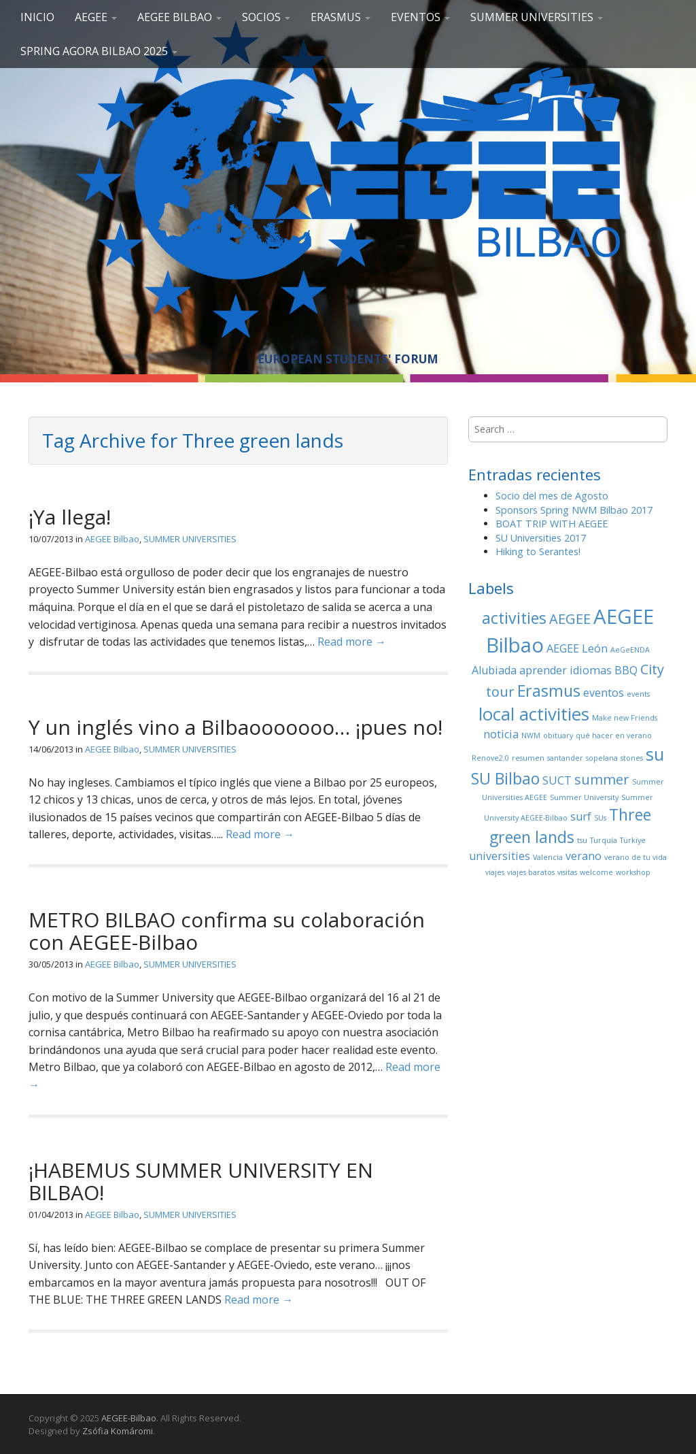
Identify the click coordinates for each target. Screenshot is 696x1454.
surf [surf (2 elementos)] (580, 816)
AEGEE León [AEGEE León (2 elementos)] (577, 648)
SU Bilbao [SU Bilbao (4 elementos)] (505, 778)
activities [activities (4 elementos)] (514, 618)
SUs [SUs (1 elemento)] (600, 818)
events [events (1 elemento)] (638, 694)
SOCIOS (266, 17)
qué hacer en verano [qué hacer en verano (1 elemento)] (614, 735)
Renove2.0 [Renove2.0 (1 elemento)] (490, 758)
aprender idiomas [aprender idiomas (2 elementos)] (565, 670)
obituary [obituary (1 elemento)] (558, 735)
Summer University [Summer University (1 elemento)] (584, 797)
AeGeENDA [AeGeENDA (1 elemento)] (630, 650)
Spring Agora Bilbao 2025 (98, 51)
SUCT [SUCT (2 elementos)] (557, 780)
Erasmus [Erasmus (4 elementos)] (548, 690)
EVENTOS (420, 17)
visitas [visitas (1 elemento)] (567, 872)
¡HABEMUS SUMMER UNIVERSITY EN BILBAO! (201, 1181)
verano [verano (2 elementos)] (584, 855)
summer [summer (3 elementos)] (601, 779)
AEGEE (96, 17)
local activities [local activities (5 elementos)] (533, 714)
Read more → (351, 641)
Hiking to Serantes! (537, 551)
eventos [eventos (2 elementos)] (603, 692)
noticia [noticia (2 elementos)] (501, 734)
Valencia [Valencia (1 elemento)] (548, 857)
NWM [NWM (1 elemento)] (530, 735)
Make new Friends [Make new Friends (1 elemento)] (624, 718)
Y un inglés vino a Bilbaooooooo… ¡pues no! (235, 727)
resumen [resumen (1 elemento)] (528, 758)
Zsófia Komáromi (117, 1431)
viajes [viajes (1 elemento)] (494, 872)
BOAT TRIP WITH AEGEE (551, 523)
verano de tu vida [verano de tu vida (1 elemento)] (635, 857)
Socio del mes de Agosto (551, 495)
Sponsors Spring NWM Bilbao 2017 (573, 509)
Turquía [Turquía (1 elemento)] (603, 840)
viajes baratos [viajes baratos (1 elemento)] (531, 872)
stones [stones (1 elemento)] (632, 758)
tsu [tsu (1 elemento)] (582, 840)
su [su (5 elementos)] (655, 754)
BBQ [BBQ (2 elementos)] (626, 670)
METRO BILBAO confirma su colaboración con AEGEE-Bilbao (227, 931)
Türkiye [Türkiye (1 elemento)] (633, 840)
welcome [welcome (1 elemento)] (596, 872)
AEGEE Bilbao (179, 17)
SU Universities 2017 (540, 537)
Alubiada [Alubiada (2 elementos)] (494, 670)
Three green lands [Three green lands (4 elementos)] (570, 826)
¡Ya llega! (70, 517)
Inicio (37, 17)
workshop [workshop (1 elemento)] (633, 872)
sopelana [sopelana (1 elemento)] (602, 758)
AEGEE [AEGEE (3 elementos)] (570, 619)
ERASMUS (340, 17)
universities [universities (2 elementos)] (499, 855)
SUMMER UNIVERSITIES (536, 17)
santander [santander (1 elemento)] (565, 758)
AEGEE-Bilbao (128, 1418)
